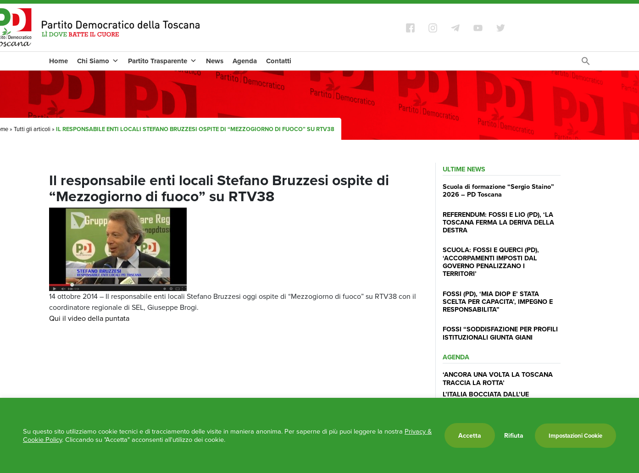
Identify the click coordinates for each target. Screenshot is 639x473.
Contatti (278, 61)
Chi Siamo (98, 61)
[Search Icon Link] (585, 63)
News (214, 61)
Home (58, 61)
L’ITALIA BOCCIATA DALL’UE (486, 394)
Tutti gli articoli (32, 129)
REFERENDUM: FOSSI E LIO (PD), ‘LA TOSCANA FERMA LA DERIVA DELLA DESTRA (498, 222)
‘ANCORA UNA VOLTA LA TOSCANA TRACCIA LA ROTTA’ (498, 378)
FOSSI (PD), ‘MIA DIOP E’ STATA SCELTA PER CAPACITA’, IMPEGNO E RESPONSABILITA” (498, 301)
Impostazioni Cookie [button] (575, 435)
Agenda (245, 61)
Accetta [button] (469, 435)
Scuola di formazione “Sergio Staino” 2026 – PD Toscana (498, 190)
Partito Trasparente (162, 61)
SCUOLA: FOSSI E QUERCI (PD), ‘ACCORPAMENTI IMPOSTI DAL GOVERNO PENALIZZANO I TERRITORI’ (491, 261)
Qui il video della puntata (89, 318)
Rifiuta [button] (513, 435)
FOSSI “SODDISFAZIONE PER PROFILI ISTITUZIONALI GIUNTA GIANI (500, 332)
